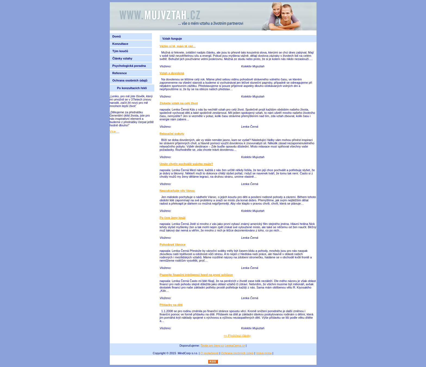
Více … (115, 131)
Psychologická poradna (130, 65)
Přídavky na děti (171, 304)
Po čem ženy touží (173, 217)
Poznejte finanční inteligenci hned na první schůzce (196, 274)
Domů (116, 36)
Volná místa (263, 353)
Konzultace (120, 43)
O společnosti (210, 353)
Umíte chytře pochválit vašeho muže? (186, 163)
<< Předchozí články (237, 335)
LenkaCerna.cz (235, 345)
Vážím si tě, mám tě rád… (178, 46)
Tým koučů (120, 51)
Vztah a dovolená (172, 73)
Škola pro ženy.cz (212, 345)
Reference (119, 73)
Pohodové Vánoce (173, 244)
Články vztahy (122, 58)
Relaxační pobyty (172, 133)
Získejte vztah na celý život (179, 103)
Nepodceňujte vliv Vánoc (177, 190)
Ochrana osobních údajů (130, 80)
